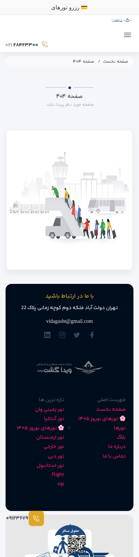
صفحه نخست (115, 61)
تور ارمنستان (50, 437)
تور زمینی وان (49, 410)
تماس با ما (114, 456)
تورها (120, 428)
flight (58, 475)
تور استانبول (50, 466)
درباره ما (117, 447)
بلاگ (121, 437)
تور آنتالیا (54, 419)
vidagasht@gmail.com (69, 321)
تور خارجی (54, 447)
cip (60, 484)
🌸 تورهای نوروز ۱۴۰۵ (102, 419)
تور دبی (56, 456)
